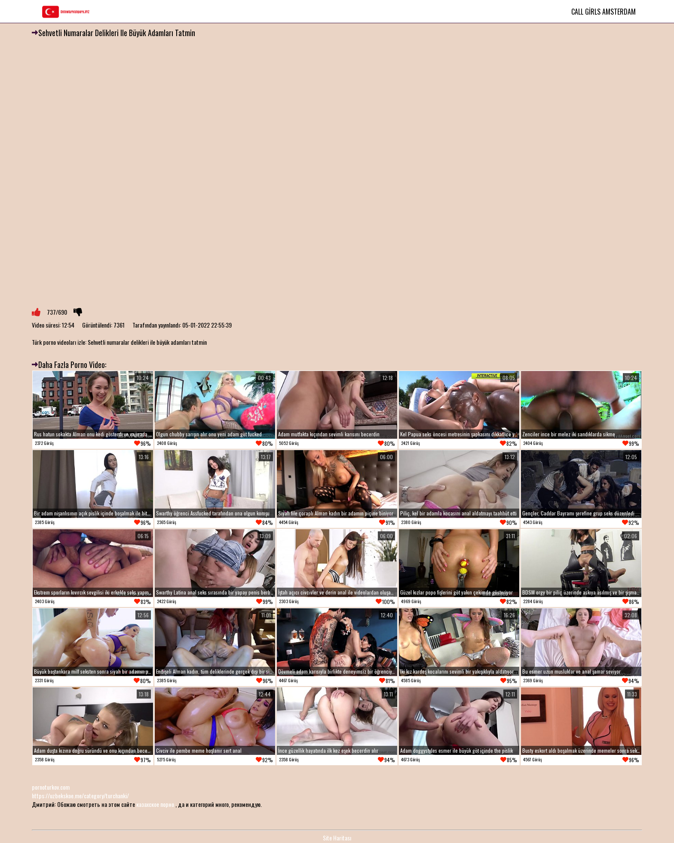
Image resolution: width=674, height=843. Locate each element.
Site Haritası (337, 837)
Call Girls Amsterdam (603, 11)
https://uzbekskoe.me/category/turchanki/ (80, 795)
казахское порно (155, 804)
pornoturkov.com (51, 786)
